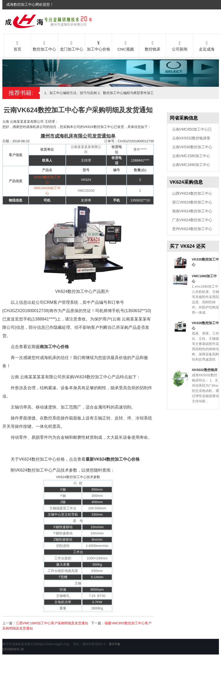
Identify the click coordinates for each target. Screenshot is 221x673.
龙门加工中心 (71, 45)
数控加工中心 (44, 45)
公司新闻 (179, 45)
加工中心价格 (98, 45)
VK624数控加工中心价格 (117, 459)
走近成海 (206, 45)
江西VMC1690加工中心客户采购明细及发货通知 (52, 623)
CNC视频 (125, 45)
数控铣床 (152, 45)
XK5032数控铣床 (205, 370)
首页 (17, 45)
